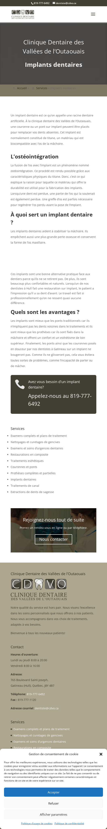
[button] (101, 754)
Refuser (53, 803)
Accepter (54, 792)
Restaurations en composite (29, 454)
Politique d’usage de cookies (36, 823)
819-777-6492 (41, 3)
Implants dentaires (23, 479)
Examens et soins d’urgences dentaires (37, 448)
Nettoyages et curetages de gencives (35, 442)
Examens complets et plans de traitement (39, 436)
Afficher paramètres (53, 814)
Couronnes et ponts (24, 467)
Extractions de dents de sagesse (32, 492)
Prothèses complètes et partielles (33, 473)
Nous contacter (53, 539)
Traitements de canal (25, 486)
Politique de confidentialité (69, 823)
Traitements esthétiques (27, 461)
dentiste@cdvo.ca (47, 708)
